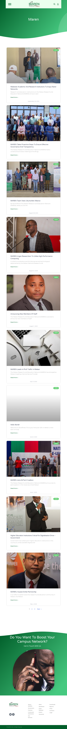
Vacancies (41, 714)
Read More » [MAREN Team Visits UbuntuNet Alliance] (14, 209)
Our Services (30, 716)
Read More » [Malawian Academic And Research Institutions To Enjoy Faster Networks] (14, 97)
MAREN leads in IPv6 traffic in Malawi (25, 369)
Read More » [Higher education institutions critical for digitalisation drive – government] (14, 546)
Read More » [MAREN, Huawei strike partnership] (14, 600)
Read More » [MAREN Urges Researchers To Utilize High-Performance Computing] (14, 266)
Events (40, 712)
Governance (31, 708)
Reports (51, 706)
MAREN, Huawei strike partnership (23, 592)
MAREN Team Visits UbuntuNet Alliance (25, 201)
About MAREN (30, 705)
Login (50, 712)
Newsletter (41, 706)
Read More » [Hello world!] (14, 433)
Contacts (51, 710)
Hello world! (15, 425)
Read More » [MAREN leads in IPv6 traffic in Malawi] (14, 377)
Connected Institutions (31, 713)
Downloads (52, 704)
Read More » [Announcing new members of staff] (14, 322)
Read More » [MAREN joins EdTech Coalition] (14, 488)
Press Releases (41, 709)
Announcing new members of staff (23, 314)
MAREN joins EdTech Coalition (21, 480)
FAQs (50, 708)
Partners (30, 710)
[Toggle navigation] (17, 4)
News (40, 704)
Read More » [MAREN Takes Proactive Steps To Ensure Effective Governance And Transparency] (14, 155)
